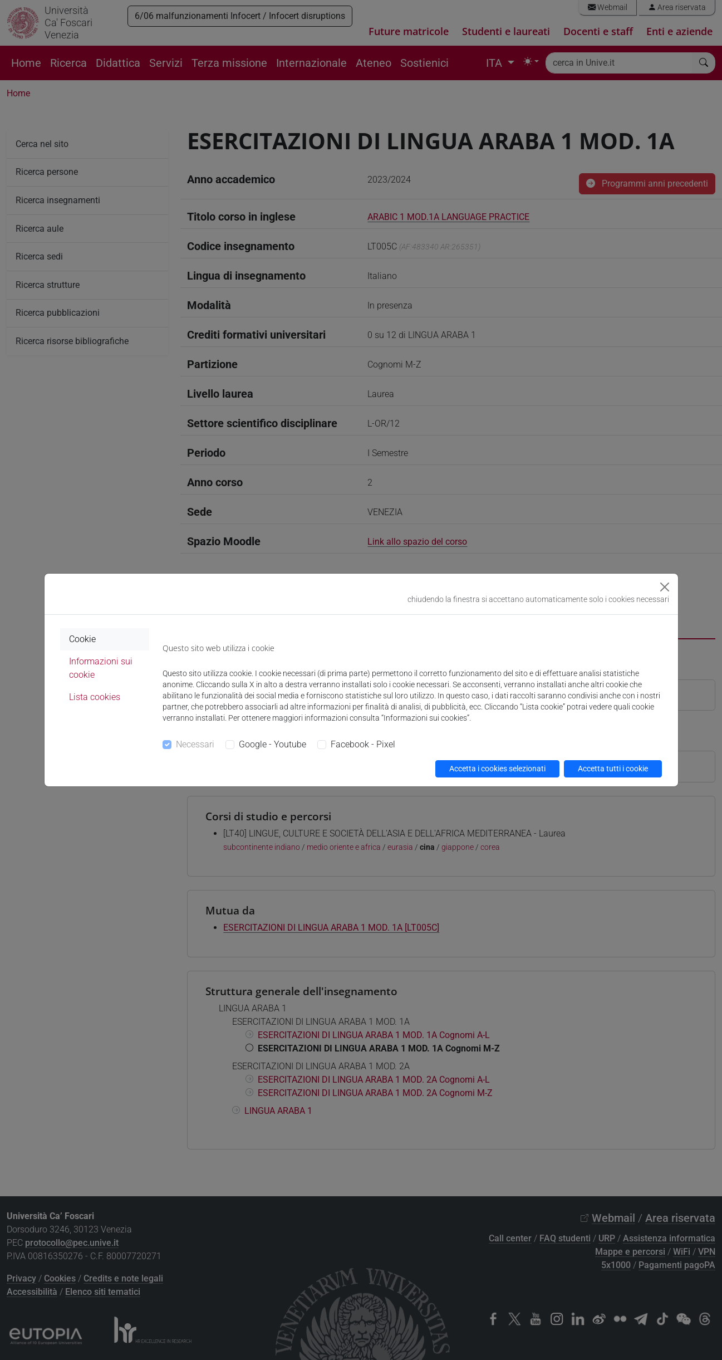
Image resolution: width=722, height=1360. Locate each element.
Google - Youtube (272, 744)
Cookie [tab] (82, 639)
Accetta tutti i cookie (613, 768)
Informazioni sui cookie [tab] (100, 668)
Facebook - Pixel (363, 744)
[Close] (665, 587)
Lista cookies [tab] (94, 697)
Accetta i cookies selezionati (497, 768)
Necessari (195, 744)
